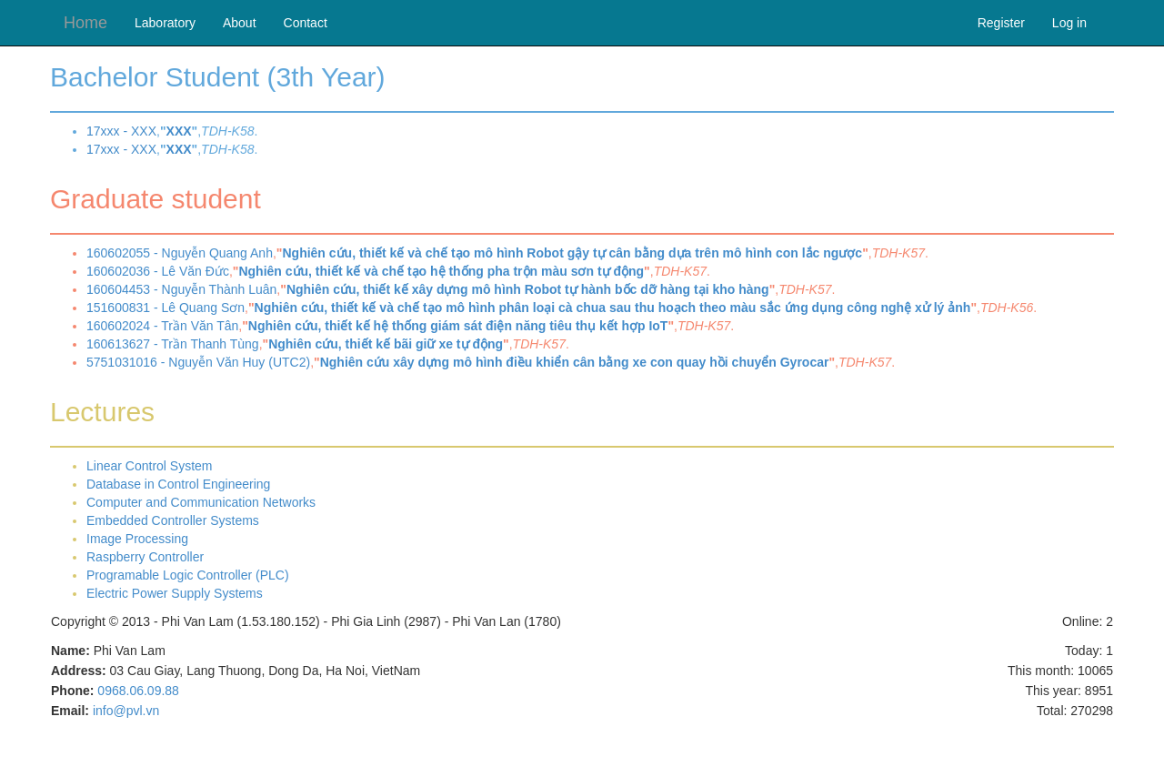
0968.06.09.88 (138, 690)
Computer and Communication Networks (201, 502)
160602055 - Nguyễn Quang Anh (179, 253)
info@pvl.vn (126, 710)
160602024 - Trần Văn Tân (162, 325)
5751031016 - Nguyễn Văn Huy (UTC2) (198, 362)
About (239, 22)
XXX (179, 131)
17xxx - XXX (121, 131)
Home (85, 23)
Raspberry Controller (145, 557)
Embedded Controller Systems (172, 520)
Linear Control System (149, 466)
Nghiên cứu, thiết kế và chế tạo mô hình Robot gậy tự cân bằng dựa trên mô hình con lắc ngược (572, 253)
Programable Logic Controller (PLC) (187, 575)
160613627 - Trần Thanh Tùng (172, 344)
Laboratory (165, 22)
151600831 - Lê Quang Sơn (165, 307)
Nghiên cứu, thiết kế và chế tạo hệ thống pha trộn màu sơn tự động (441, 271)
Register (1001, 22)
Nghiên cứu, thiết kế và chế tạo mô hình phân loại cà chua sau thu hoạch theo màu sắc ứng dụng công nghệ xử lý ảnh (613, 307)
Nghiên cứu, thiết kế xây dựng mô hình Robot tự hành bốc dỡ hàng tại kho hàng (527, 289)
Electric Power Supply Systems (174, 593)
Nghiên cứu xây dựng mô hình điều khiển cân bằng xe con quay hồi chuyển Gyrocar (574, 362)
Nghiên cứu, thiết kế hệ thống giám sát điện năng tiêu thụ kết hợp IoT (458, 325)
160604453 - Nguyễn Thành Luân (181, 289)
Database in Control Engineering (178, 484)
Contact (305, 22)
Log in (1069, 22)
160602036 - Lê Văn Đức (157, 271)
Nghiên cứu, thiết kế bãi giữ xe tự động (385, 344)
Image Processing (137, 538)
